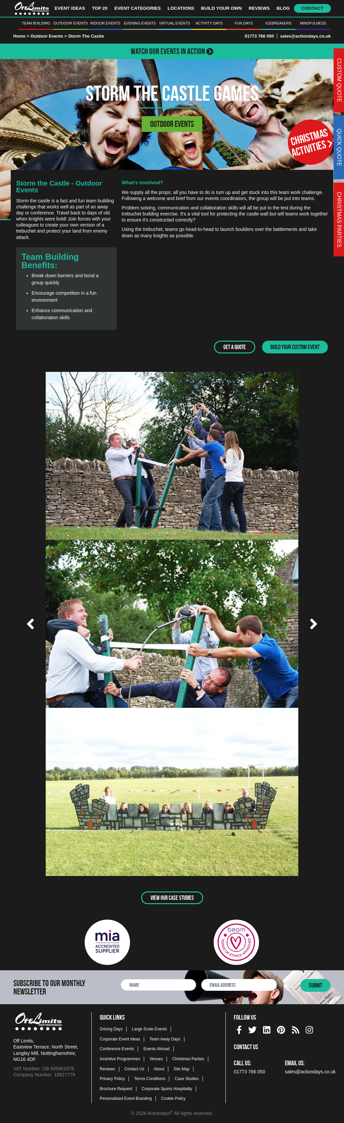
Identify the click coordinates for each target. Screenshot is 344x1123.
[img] (239, 1030)
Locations (181, 8)
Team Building (36, 23)
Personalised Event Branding (126, 1098)
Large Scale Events (149, 1028)
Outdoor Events (70, 23)
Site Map (181, 1068)
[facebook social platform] (239, 1028)
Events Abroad (156, 1048)
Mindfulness (313, 23)
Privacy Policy (112, 1078)
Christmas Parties (188, 1058)
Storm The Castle (86, 36)
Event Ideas (70, 8)
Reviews (259, 8)
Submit (315, 985)
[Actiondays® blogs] (295, 1028)
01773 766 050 (259, 36)
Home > (21, 36)
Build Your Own (221, 8)
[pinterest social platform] (281, 1028)
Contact (312, 8)
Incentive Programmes (120, 1058)
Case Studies (187, 1078)
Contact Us (134, 1068)
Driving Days (111, 1028)
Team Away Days (164, 1038)
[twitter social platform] (252, 1028)
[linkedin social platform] (266, 1028)
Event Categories (137, 8)
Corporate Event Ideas (120, 1038)
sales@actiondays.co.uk (305, 36)
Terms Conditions (150, 1078)
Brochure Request (116, 1088)
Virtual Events (174, 23)
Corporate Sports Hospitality (167, 1088)
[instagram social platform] (309, 1028)
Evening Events (140, 23)
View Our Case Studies (172, 897)
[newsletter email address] (239, 984)
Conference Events (117, 1048)
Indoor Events (105, 23)
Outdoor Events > (49, 36)
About (159, 1068)
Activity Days (209, 23)
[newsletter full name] (158, 984)
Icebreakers (278, 23)
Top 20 (100, 8)
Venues (156, 1058)
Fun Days (244, 23)
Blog (283, 8)
